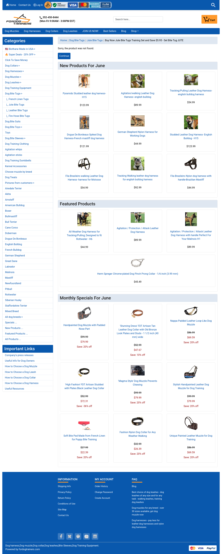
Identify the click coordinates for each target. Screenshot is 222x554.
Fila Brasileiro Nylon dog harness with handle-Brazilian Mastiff (191, 177)
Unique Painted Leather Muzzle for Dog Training (191, 437)
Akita (8, 194)
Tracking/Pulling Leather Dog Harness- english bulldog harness (191, 92)
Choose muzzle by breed (18, 171)
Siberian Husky (13, 300)
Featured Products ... (16, 333)
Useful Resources (14, 388)
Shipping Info (64, 486)
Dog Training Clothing (17, 143)
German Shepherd (15, 255)
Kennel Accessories (16, 166)
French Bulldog (13, 249)
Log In (38, 5)
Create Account (102, 498)
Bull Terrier (11, 221)
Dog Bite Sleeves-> (15, 138)
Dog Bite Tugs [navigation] (77, 40)
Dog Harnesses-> (14, 71)
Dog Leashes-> (13, 82)
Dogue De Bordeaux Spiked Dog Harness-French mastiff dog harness (84, 136)
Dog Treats (11, 177)
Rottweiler (10, 294)
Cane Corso (11, 227)
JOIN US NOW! (90, 31)
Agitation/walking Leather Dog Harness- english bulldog (137, 95)
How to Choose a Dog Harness (22, 383)
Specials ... (11, 322)
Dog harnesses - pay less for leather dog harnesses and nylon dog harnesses (148, 523)
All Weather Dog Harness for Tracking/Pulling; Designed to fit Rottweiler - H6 (84, 235)
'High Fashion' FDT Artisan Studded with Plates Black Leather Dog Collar (84, 386)
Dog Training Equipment (18, 88)
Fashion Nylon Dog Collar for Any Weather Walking (138, 434)
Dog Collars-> (12, 65)
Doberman (10, 233)
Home (11, 5)
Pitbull (8, 289)
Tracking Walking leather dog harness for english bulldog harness (137, 177)
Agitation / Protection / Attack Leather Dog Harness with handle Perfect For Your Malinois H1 (191, 235)
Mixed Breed (12, 311)
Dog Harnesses (32, 31)
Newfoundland (13, 283)
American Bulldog (15, 205)
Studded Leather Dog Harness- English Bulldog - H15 (191, 136)
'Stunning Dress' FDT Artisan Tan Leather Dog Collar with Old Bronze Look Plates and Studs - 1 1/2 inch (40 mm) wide (137, 331)
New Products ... (14, 328)
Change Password (104, 492)
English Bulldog (13, 244)
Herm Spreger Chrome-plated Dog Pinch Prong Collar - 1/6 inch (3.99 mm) (137, 273)
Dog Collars (52, 31)
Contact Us (24, 5)
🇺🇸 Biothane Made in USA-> (20, 49)
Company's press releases (19, 355)
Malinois (9, 272)
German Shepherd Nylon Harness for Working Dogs (138, 134)
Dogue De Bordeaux (16, 238)
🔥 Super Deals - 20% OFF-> (20, 54)
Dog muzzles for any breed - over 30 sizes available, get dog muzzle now (148, 511)
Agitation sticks (13, 155)
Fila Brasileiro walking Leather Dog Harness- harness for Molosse (84, 177)
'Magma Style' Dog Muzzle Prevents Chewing (137, 383)
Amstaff (9, 199)
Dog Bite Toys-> (13, 127)
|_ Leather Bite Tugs (16, 110)
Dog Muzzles (12, 31)
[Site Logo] (19, 19)
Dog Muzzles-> (13, 76)
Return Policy (64, 498)
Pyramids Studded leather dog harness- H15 (84, 95)
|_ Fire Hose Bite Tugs (17, 115)
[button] (213, 5)
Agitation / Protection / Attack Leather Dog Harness (137, 230)
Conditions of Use (66, 503)
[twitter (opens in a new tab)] (69, 536)
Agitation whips (13, 149)
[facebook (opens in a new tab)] (61, 536)
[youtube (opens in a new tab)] (86, 536)
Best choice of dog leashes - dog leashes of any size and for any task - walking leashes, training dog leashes (148, 497)
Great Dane (11, 261)
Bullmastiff (11, 216)
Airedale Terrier (13, 188)
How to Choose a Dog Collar (20, 377)
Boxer (8, 210)
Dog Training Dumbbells (18, 160)
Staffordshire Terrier (16, 305)
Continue (64, 55)
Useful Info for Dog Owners (20, 360)
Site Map (62, 509)
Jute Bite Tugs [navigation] (95, 40)
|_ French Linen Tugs (17, 99)
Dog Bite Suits (13, 121)
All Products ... (13, 339)
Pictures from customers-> (19, 182)
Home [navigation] (63, 40)
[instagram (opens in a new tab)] (95, 536)
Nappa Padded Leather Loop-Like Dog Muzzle (191, 322)
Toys (7, 132)
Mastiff (9, 277)
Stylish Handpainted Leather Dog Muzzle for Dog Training (191, 386)
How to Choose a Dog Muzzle (21, 366)
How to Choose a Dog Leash (20, 372)
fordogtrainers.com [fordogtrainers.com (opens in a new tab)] (29, 549)
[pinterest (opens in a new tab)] (78, 536)
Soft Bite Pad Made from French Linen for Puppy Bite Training (84, 437)
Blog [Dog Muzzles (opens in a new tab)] (134, 486)
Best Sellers (109, 31)
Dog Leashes (70, 31)
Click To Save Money (16, 60)
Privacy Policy (65, 492)
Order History (101, 486)
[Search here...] (138, 19)
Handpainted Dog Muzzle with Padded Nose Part (84, 327)
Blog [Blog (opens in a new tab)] (123, 31)
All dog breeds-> (14, 316)
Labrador (10, 266)
